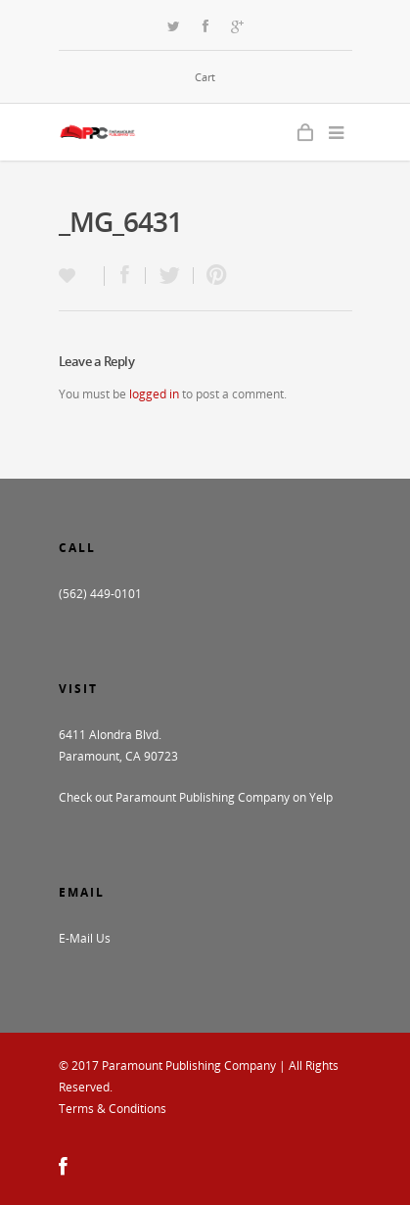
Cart (205, 77)
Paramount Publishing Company (189, 1065)
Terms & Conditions (112, 1108)
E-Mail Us (85, 938)
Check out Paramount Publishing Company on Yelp (196, 797)
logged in (154, 394)
